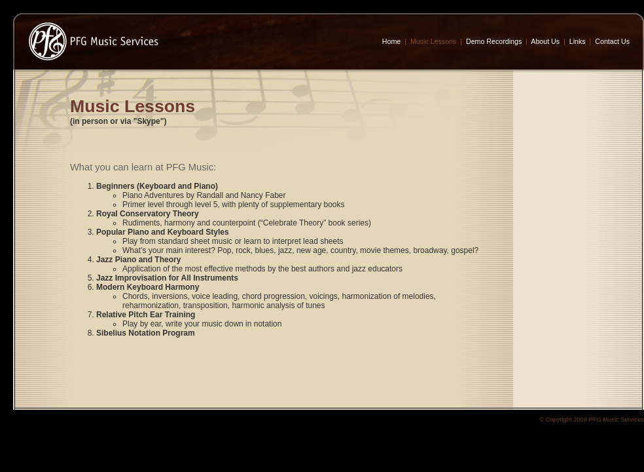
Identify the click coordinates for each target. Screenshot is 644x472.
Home (391, 41)
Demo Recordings (494, 41)
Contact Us (612, 41)
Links (577, 41)
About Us (545, 41)
